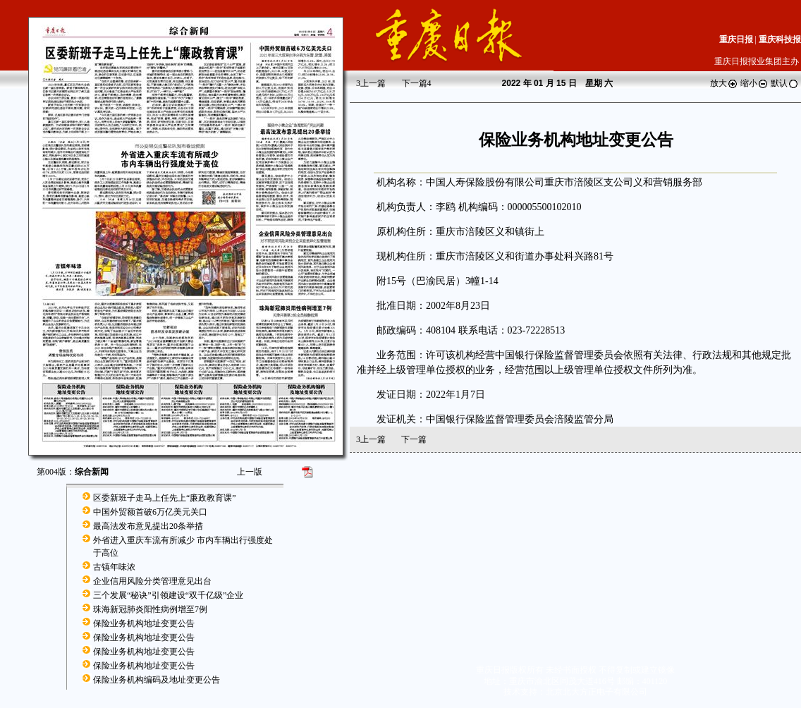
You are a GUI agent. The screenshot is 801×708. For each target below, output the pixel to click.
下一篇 (417, 83)
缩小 (754, 83)
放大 (724, 83)
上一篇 (371, 83)
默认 (785, 83)
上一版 (249, 472)
